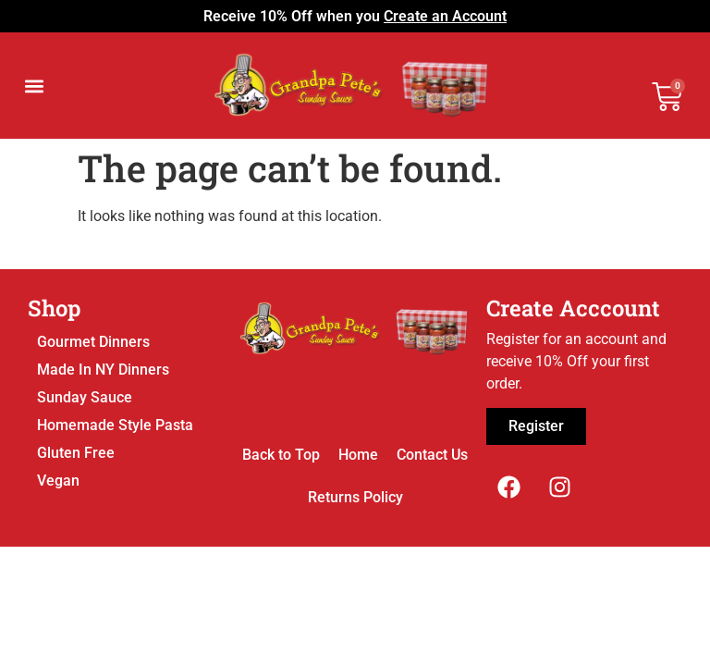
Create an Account (445, 16)
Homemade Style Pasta (115, 425)
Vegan (58, 480)
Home (358, 454)
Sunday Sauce (84, 397)
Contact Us (432, 454)
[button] (33, 85)
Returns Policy (355, 497)
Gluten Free (76, 453)
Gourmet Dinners (93, 342)
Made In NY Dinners (103, 369)
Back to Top (281, 454)
